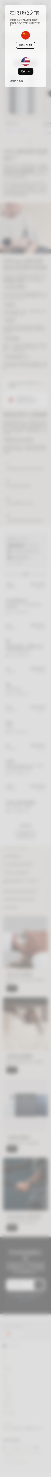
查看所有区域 (16, 80)
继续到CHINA (25, 45)
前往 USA (25, 71)
